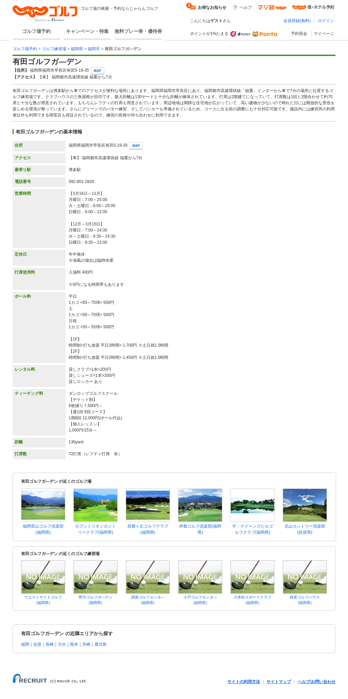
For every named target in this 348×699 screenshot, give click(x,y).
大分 (62, 644)
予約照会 (299, 33)
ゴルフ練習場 (54, 49)
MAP (97, 71)
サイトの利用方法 (243, 681)
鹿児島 (100, 644)
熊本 (74, 644)
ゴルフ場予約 (36, 31)
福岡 (25, 644)
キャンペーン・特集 (87, 31)
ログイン (326, 20)
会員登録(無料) (297, 20)
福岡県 (77, 49)
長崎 (50, 644)
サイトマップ (278, 681)
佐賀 (37, 644)
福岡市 (94, 49)
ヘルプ (246, 7)
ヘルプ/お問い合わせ (316, 681)
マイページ (324, 33)
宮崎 (86, 644)
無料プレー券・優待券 (138, 31)
